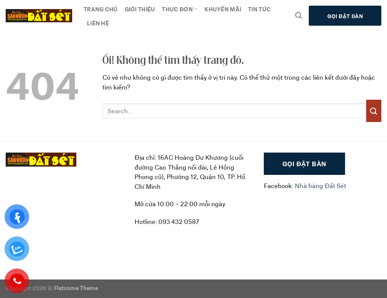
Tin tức (259, 8)
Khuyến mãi (222, 8)
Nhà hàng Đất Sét (320, 185)
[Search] (298, 15)
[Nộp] (373, 111)
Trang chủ (101, 8)
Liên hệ (98, 22)
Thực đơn (180, 9)
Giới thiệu (140, 8)
